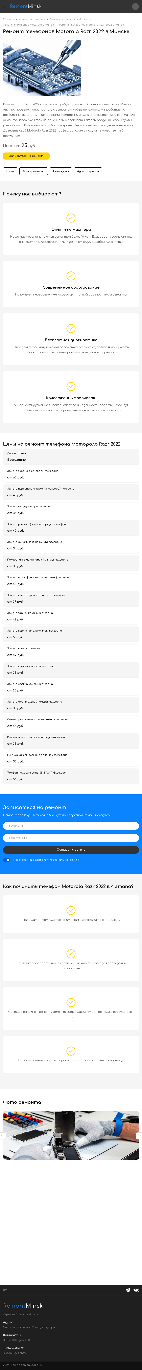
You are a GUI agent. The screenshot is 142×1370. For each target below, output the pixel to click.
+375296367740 (135, 6)
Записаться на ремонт (26, 156)
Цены (10, 171)
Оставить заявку (71, 849)
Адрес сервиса (88, 171)
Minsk (13, 1305)
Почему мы (61, 171)
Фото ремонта (34, 171)
